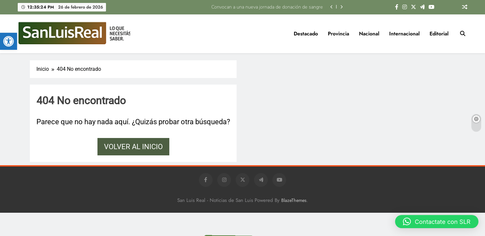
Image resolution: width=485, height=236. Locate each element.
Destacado (306, 33)
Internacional (404, 33)
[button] (8, 41)
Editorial (439, 33)
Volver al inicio (133, 147)
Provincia (338, 33)
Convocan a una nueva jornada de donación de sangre (267, 7)
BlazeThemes (293, 200)
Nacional (369, 33)
